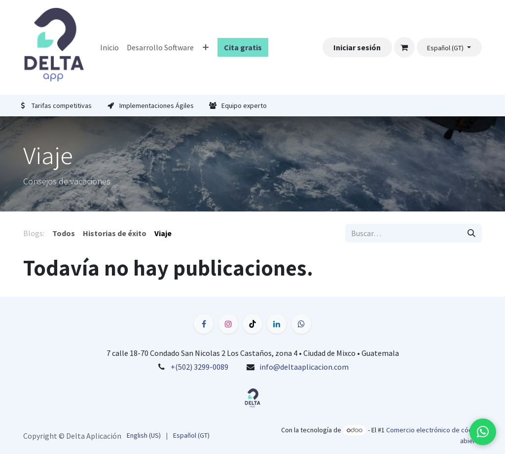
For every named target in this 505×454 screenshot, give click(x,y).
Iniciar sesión (357, 47)
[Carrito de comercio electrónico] (404, 47)
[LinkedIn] (277, 324)
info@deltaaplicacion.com (304, 367)
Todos (63, 233)
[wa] (301, 324)
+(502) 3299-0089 (199, 367)
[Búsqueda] (471, 233)
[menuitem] (109, 47)
